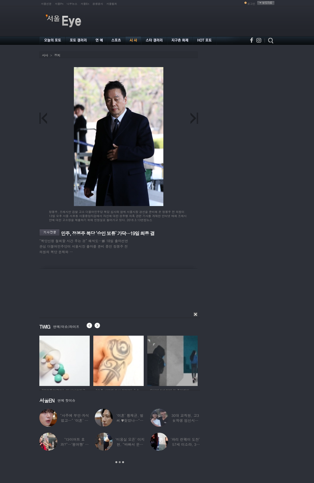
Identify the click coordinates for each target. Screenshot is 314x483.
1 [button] (116, 462)
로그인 (251, 4)
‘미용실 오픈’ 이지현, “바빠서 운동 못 (129, 444)
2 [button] (120, 462)
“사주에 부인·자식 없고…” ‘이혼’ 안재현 (74, 420)
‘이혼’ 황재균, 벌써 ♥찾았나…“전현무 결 (129, 420)
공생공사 (98, 4)
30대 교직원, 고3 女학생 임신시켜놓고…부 (185, 420)
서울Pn (59, 4)
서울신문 (46, 4)
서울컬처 (112, 4)
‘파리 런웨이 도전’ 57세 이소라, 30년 (185, 444)
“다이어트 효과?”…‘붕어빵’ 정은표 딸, (74, 444)
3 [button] (123, 462)
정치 (57, 55)
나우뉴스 (72, 4)
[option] (64, 360)
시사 (45, 55)
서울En (85, 4)
